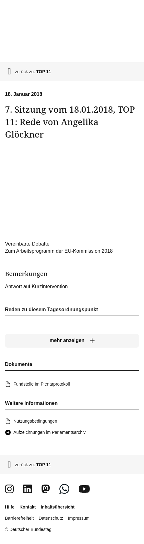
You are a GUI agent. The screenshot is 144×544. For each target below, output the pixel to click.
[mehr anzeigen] (72, 340)
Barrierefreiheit (19, 518)
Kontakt (27, 506)
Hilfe (9, 506)
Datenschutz (51, 518)
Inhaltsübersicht (57, 506)
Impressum (79, 518)
